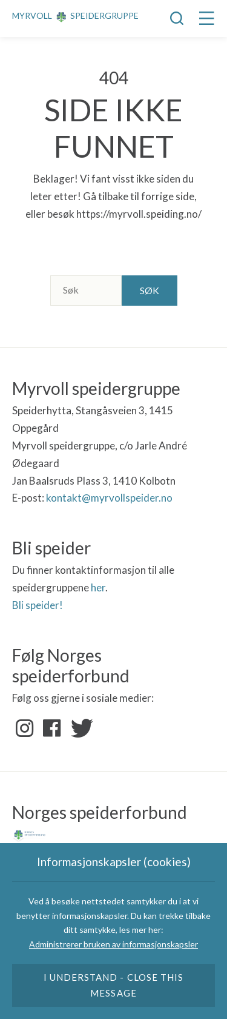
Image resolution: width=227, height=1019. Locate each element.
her (98, 587)
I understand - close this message (113, 985)
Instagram (25, 728)
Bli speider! (37, 605)
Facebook (52, 728)
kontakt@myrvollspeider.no (109, 497)
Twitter (79, 728)
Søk (149, 290)
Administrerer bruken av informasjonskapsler (113, 944)
